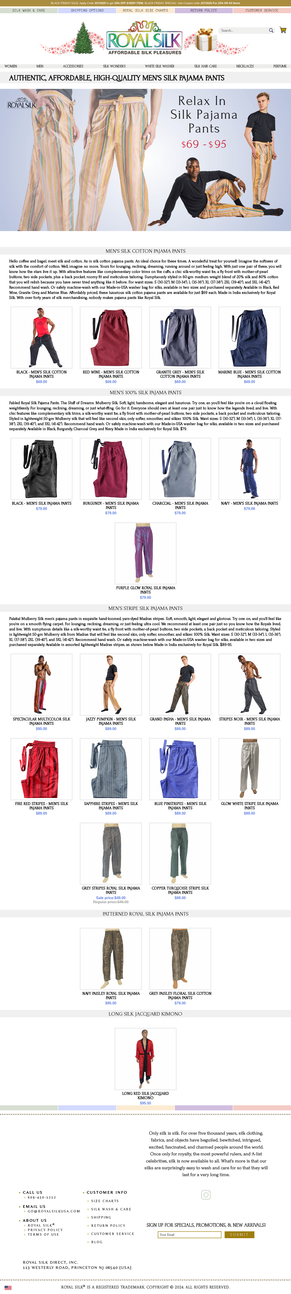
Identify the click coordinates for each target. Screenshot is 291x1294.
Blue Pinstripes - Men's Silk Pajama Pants (180, 806)
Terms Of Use (43, 1234)
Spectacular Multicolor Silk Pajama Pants (41, 721)
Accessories (73, 66)
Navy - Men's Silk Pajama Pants (249, 503)
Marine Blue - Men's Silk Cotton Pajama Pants (249, 374)
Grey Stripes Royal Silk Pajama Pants (111, 890)
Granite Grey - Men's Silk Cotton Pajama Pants (180, 374)
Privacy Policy (45, 1230)
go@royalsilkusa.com (54, 1211)
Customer (262, 10)
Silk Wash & (29, 10)
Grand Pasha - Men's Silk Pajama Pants (180, 721)
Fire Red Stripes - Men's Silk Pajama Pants (41, 806)
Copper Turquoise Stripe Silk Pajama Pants (180, 890)
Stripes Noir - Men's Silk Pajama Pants (249, 721)
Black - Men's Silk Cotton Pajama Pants (41, 374)
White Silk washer (159, 66)
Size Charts (105, 1201)
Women (11, 66)
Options (87, 10)
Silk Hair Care (205, 66)
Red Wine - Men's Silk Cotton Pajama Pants (111, 374)
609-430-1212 (42, 1197)
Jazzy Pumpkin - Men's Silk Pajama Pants (111, 721)
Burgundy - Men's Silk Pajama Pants (111, 505)
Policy (204, 10)
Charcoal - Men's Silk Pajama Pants (180, 505)
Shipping (101, 1217)
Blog (97, 1242)
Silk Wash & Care (111, 1209)
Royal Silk (41, 1225)
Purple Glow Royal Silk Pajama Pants (145, 590)
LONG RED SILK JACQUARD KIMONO (145, 1095)
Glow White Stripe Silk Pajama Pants (249, 806)
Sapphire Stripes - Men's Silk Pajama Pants (111, 806)
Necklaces (245, 66)
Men (40, 66)
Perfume (279, 66)
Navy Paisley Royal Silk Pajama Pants (111, 995)
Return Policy (108, 1225)
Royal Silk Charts (145, 10)
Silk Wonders (114, 66)
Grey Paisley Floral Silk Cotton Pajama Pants (180, 995)
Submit (239, 1234)
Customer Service (113, 1234)
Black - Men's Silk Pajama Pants (41, 503)
